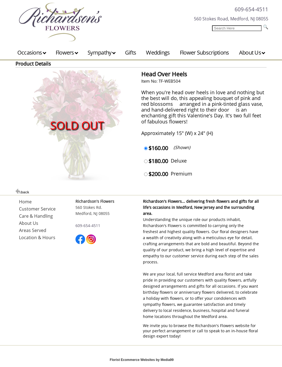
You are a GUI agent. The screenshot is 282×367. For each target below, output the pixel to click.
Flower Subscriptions (204, 52)
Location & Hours (37, 237)
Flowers (67, 52)
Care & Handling (36, 216)
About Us (252, 52)
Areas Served (32, 230)
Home (25, 202)
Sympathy (102, 52)
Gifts (130, 52)
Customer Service (37, 209)
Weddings (158, 52)
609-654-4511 (251, 9)
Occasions (31, 52)
